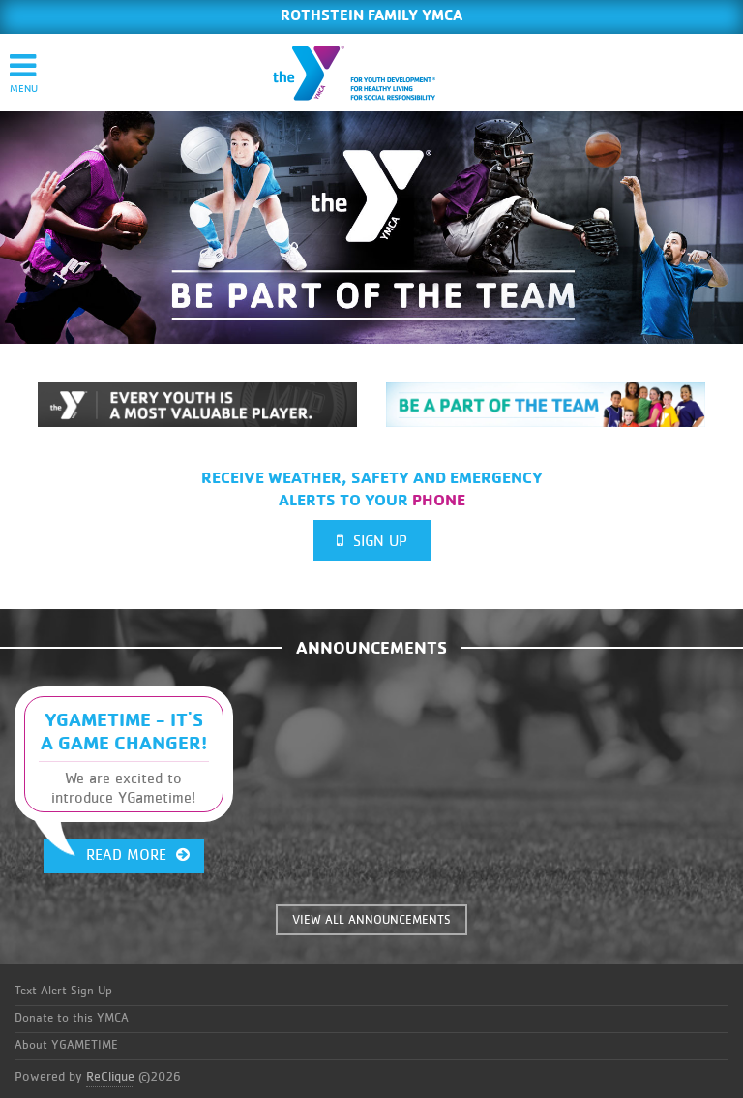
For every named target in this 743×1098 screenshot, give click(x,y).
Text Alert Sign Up (63, 991)
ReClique (110, 1076)
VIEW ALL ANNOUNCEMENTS (371, 920)
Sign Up (372, 541)
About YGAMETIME (66, 1045)
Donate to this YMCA (72, 1018)
